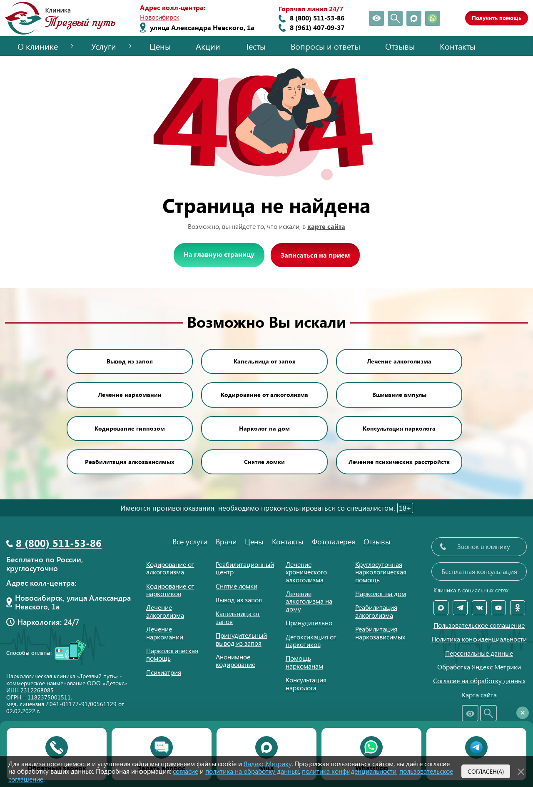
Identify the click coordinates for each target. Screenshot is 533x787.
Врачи (226, 541)
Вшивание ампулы (399, 395)
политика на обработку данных (252, 771)
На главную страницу (219, 254)
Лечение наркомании (130, 395)
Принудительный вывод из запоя (241, 639)
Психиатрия (163, 672)
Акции (208, 46)
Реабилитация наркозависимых (380, 632)
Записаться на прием (315, 255)
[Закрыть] (521, 770)
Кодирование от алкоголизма (264, 395)
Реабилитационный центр (245, 568)
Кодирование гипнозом (130, 428)
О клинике (37, 46)
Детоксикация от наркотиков (311, 640)
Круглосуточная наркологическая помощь (380, 572)
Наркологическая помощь (172, 654)
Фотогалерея (333, 541)
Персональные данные (479, 653)
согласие (185, 771)
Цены (160, 46)
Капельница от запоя (265, 361)
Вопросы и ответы (325, 46)
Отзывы (400, 46)
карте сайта (326, 226)
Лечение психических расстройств (399, 462)
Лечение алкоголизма (399, 361)
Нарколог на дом (264, 428)
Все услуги (189, 541)
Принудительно (309, 622)
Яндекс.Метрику (267, 763)
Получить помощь (496, 17)
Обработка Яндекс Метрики (479, 667)
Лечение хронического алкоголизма (306, 572)
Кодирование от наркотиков (170, 589)
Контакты (458, 46)
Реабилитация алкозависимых (129, 462)
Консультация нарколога (399, 428)
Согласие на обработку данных (479, 680)
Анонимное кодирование (235, 660)
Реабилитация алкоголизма (376, 611)
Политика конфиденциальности (479, 639)
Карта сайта (479, 695)
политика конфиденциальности (349, 771)
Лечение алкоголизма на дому (309, 601)
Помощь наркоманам (304, 662)
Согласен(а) (486, 771)
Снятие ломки (264, 462)
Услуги (103, 46)
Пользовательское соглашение (479, 625)
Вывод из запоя (130, 361)
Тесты (255, 46)
